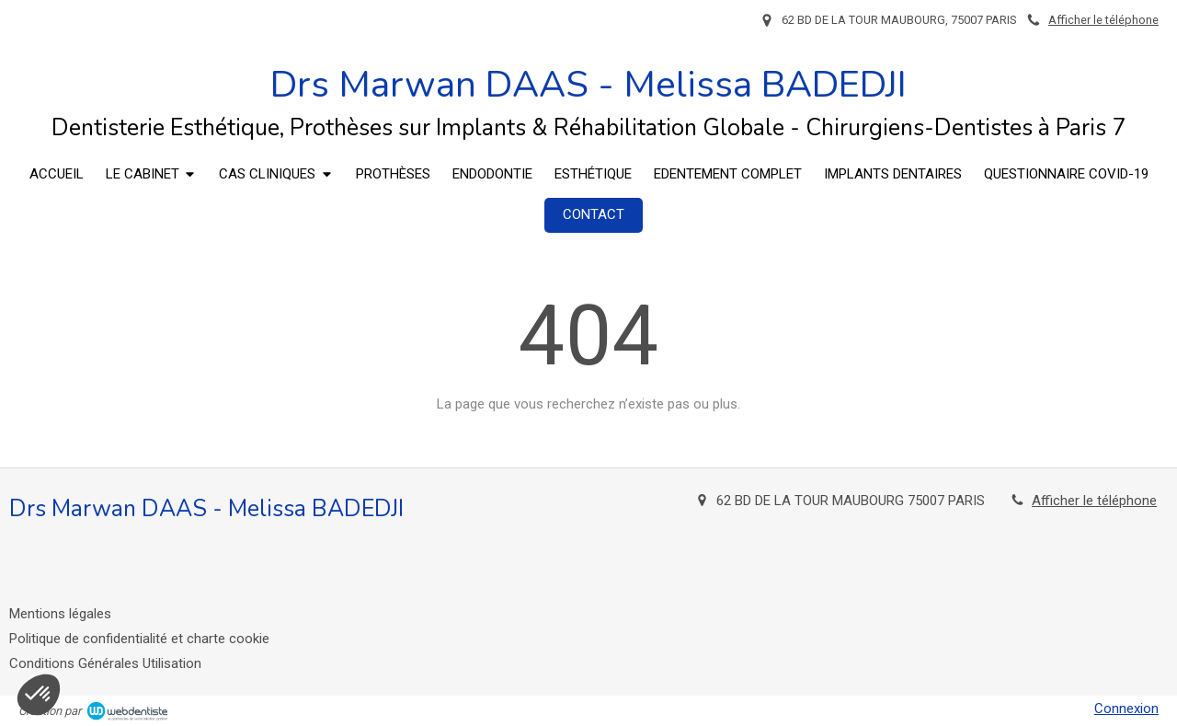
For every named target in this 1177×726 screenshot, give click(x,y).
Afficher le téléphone (1103, 20)
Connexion (1126, 708)
